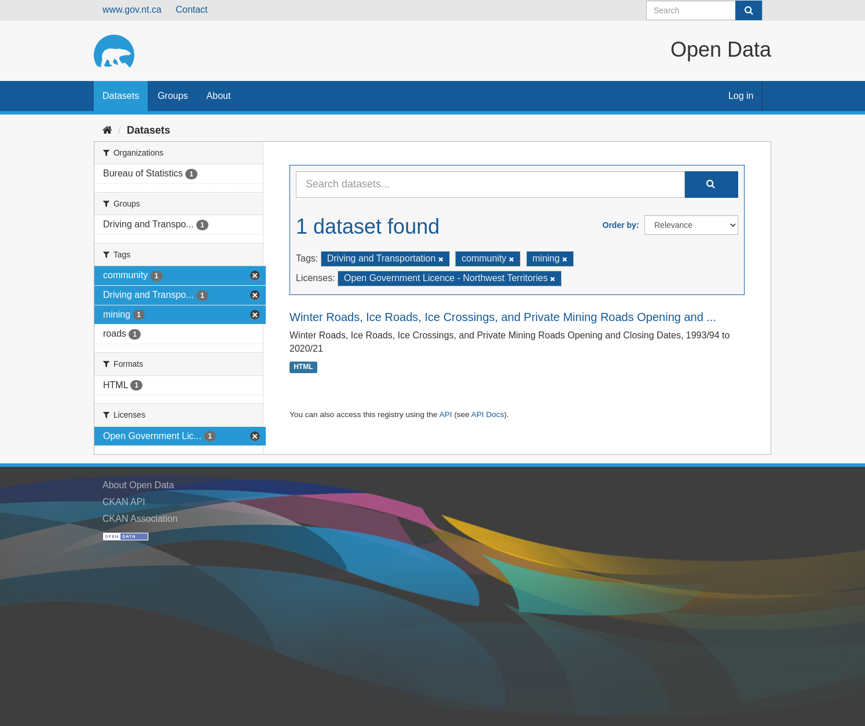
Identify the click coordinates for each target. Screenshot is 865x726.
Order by (619, 225)
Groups (172, 96)
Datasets (120, 96)
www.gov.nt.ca (132, 9)
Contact (191, 9)
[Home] (107, 130)
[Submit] (748, 10)
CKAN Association (140, 519)
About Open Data (138, 485)
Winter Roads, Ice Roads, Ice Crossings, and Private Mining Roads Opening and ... (502, 317)
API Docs (487, 414)
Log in (741, 96)
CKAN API (123, 502)
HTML (303, 367)
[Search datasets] (704, 10)
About (219, 96)
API (445, 414)
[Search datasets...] (490, 184)
